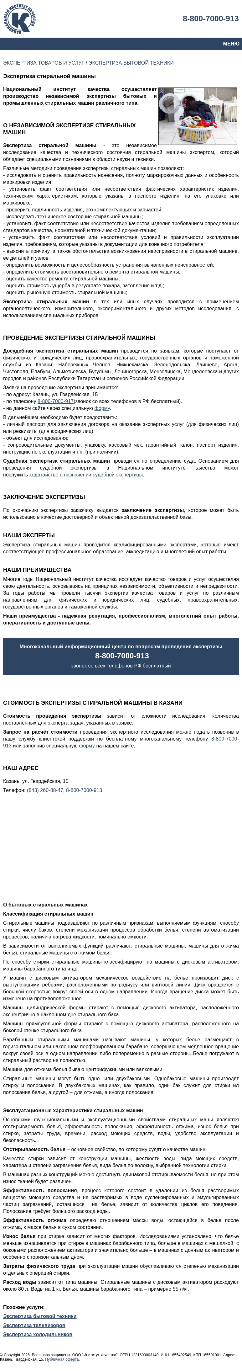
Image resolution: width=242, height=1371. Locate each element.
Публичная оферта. (62, 1359)
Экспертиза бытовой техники (40, 1316)
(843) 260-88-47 (45, 790)
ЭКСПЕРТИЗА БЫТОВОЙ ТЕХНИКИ (131, 63)
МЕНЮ (231, 43)
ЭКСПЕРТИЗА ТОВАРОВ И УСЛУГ (43, 63)
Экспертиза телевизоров (34, 1325)
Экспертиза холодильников (37, 1334)
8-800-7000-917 (56, 401)
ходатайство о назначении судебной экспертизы (86, 474)
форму (102, 408)
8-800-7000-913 (211, 18)
